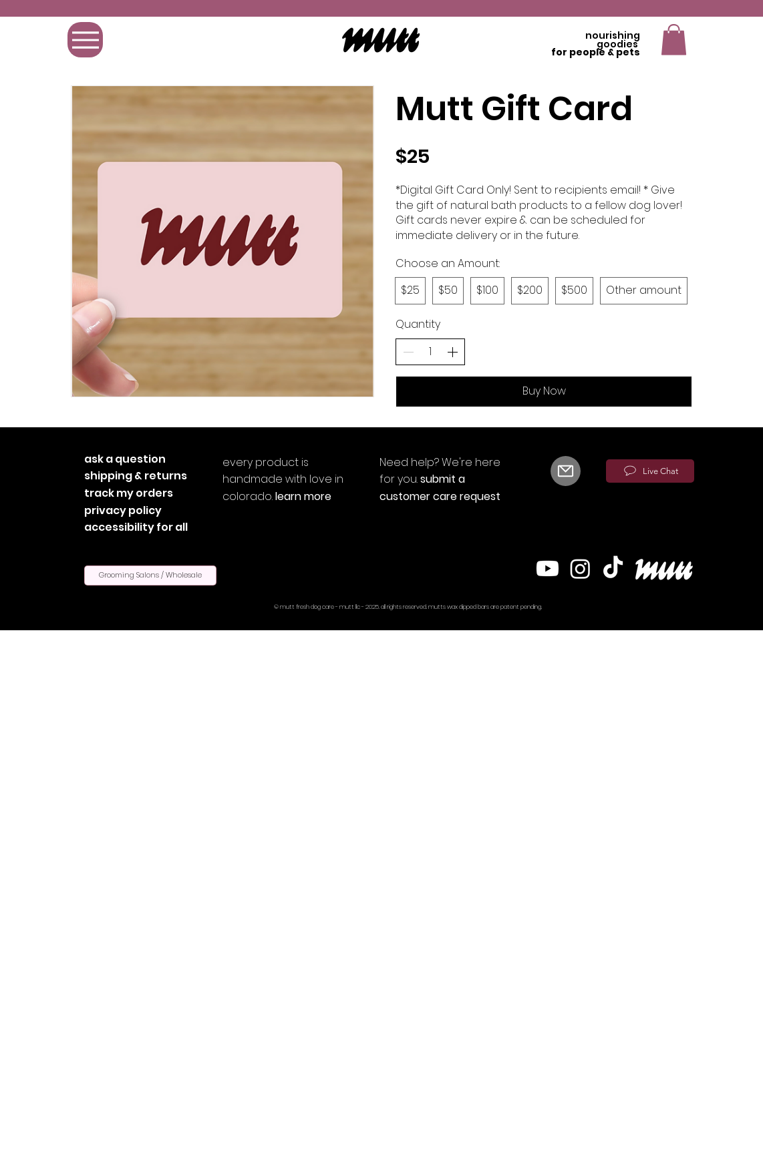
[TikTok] (613, 568)
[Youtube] (548, 568)
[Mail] (566, 471)
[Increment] (452, 352)
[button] (674, 39)
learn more (303, 496)
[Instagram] (580, 568)
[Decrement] (408, 352)
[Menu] (85, 39)
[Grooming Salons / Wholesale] (150, 575)
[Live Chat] (650, 471)
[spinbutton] (430, 351)
